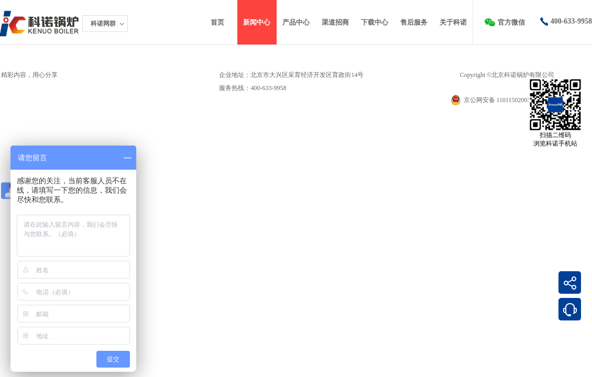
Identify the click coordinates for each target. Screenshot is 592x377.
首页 (217, 22)
